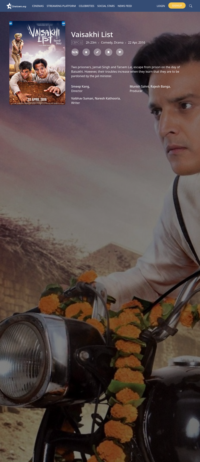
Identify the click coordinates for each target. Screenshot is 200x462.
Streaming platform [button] (61, 6)
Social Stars (106, 6)
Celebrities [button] (86, 6)
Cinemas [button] (38, 6)
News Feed (125, 6)
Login (161, 6)
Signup (177, 5)
